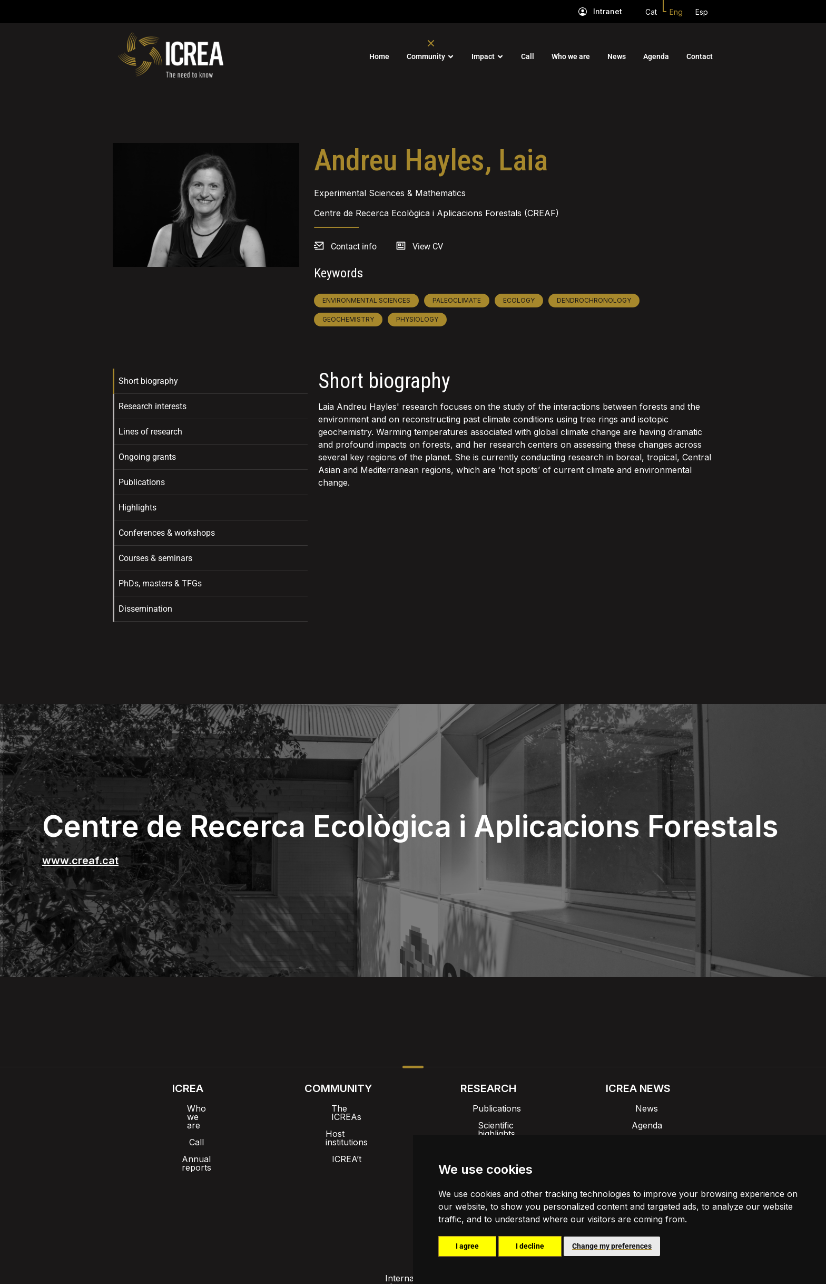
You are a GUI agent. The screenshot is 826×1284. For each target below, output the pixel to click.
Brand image (377, 1175)
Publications (142, 482)
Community (426, 56)
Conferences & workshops (167, 533)
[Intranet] (582, 11)
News (616, 56)
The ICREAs (338, 1108)
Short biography (148, 381)
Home (379, 56)
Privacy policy (360, 1202)
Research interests (152, 406)
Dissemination (145, 609)
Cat (651, 11)
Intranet (607, 11)
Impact (483, 56)
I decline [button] (530, 1246)
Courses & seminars (155, 558)
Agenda (656, 56)
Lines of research (150, 432)
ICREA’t (338, 1142)
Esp (701, 11)
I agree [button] (467, 1246)
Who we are (571, 56)
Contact (699, 56)
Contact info (354, 247)
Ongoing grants (147, 457)
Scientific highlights (488, 1125)
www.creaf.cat (80, 860)
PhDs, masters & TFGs (160, 583)
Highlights (137, 508)
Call (527, 56)
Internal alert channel (272, 1202)
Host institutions (338, 1125)
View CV (427, 247)
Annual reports (188, 1142)
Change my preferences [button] (612, 1246)
